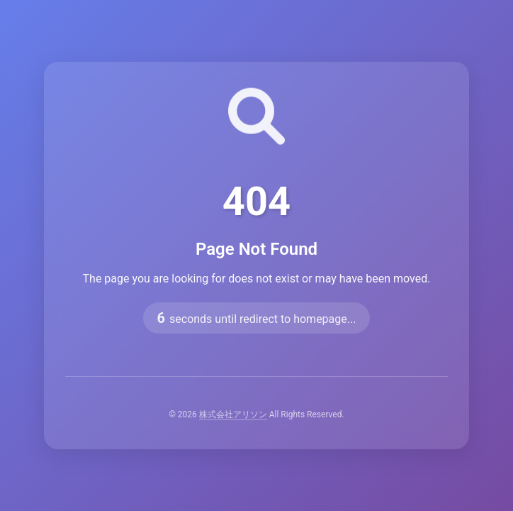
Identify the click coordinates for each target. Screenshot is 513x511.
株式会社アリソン (233, 414)
